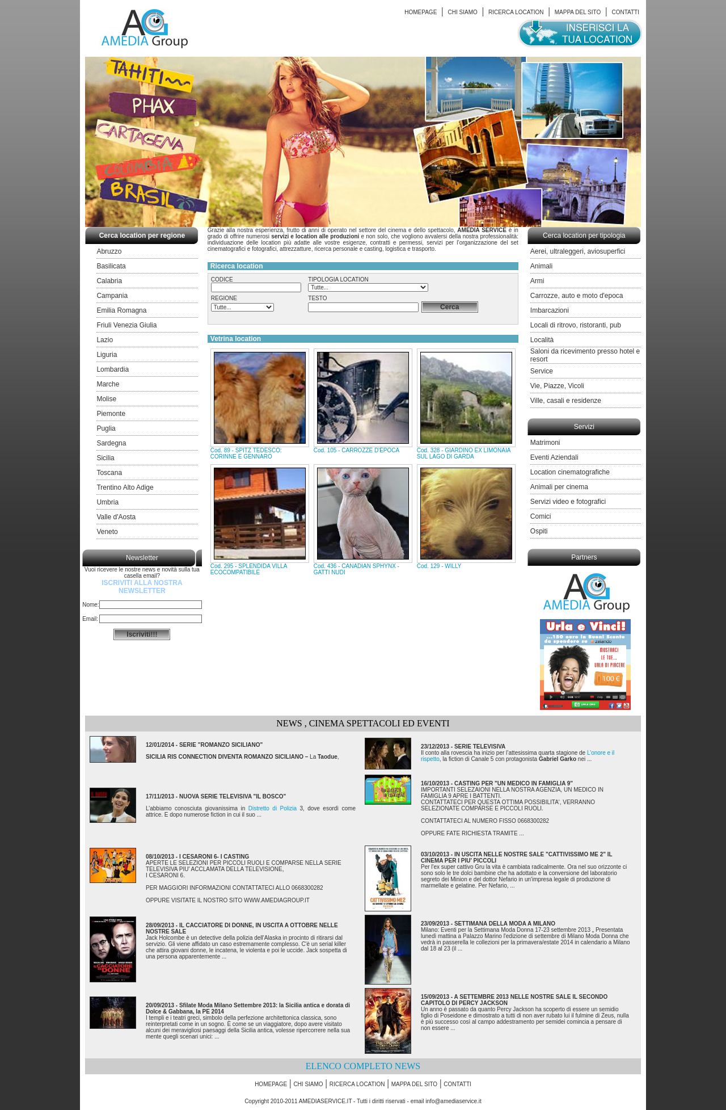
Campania (112, 296)
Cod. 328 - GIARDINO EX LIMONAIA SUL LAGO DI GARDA (463, 453)
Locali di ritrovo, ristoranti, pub (575, 325)
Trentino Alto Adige (124, 487)
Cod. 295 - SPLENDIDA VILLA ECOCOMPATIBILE (248, 569)
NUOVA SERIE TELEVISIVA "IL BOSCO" (232, 796)
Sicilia (105, 458)
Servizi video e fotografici (568, 502)
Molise (106, 399)
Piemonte (110, 414)
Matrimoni (545, 443)
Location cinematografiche (570, 472)
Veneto (106, 532)
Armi (537, 281)
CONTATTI (625, 12)
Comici (540, 516)
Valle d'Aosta (116, 517)
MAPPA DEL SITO (578, 12)
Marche (107, 384)
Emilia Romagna (121, 310)
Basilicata (110, 266)
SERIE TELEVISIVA (479, 746)
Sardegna (111, 443)
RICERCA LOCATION (516, 12)
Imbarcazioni (549, 310)
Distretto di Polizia (272, 808)
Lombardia (112, 369)
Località (542, 340)
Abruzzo (108, 251)
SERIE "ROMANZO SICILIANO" (221, 745)
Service (541, 371)
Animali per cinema (559, 487)
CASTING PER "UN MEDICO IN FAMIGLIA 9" (513, 783)
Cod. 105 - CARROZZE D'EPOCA (356, 450)
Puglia (105, 428)
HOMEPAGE (420, 12)
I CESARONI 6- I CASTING (214, 856)
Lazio (104, 340)
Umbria (107, 502)
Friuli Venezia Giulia (126, 325)
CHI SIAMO (463, 12)
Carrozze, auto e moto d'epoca (576, 296)
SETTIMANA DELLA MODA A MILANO (504, 923)
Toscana (109, 473)
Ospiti (539, 531)
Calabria (109, 281)
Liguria (106, 355)
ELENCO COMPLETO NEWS (363, 1066)
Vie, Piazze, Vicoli (557, 386)
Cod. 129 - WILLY (439, 566)
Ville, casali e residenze (565, 401)
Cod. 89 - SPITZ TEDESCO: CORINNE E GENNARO (246, 453)
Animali (541, 266)
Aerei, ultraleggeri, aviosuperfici (577, 251)
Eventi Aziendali (554, 457)
